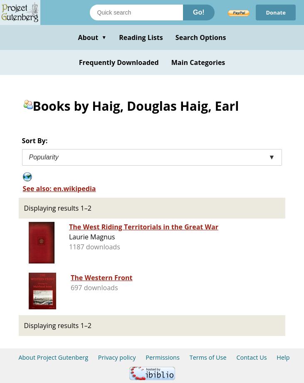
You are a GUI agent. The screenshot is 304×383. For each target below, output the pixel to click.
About (92, 37)
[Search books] (136, 12)
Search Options (200, 37)
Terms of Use (208, 357)
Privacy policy (117, 357)
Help (283, 357)
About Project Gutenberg (53, 357)
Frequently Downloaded (119, 62)
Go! (199, 12)
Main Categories (198, 62)
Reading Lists (141, 37)
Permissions (163, 357)
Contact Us (251, 357)
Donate (276, 12)
